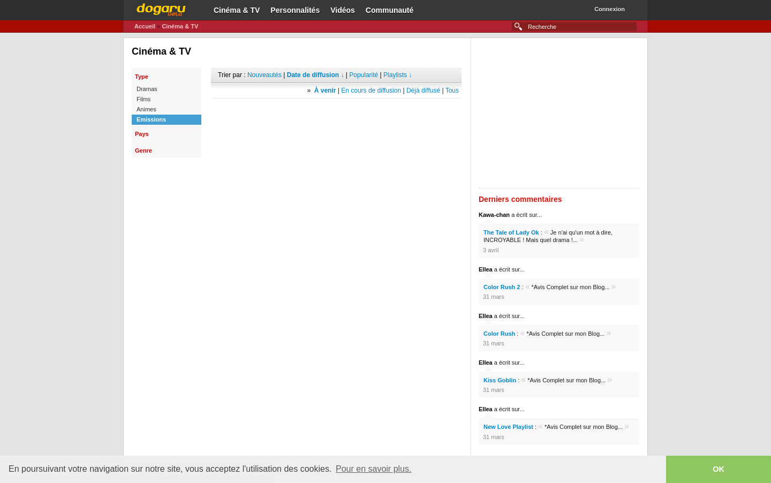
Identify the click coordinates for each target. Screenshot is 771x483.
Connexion (609, 9)
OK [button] (718, 469)
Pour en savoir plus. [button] (373, 468)
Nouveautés (264, 75)
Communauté (389, 10)
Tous (452, 90)
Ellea (486, 269)
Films (143, 99)
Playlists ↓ (397, 75)
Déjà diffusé (423, 90)
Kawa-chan (494, 215)
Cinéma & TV (237, 10)
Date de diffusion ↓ (315, 75)
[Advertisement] (336, 115)
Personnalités (295, 10)
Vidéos (342, 10)
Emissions (151, 119)
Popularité (363, 75)
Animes (146, 109)
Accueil (144, 26)
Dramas (147, 89)
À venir (325, 90)
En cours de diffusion (371, 90)
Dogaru (161, 8)
